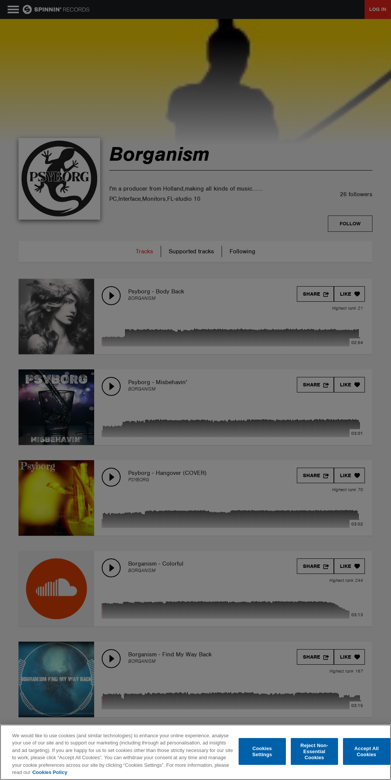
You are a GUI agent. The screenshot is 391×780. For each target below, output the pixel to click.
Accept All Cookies (366, 751)
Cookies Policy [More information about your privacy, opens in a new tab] (49, 772)
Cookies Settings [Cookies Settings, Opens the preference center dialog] (262, 751)
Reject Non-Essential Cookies (314, 751)
